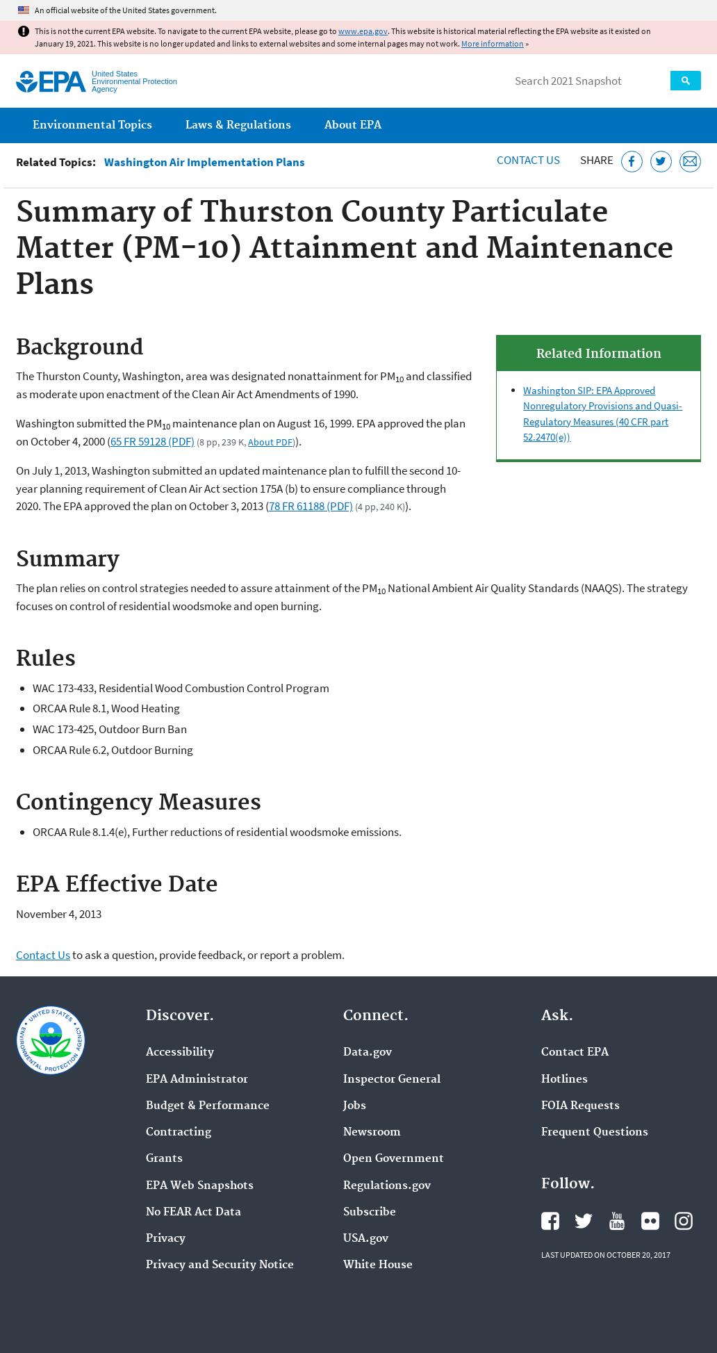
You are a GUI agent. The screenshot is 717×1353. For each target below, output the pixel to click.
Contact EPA (575, 1053)
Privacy (166, 1239)
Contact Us (528, 159)
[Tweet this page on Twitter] (661, 161)
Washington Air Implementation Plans (204, 162)
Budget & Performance (208, 1106)
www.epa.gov (363, 31)
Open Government (393, 1159)
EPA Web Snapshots (200, 1186)
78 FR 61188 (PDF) (311, 506)
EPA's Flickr (650, 1221)
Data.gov (367, 1053)
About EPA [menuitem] (352, 125)
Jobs (354, 1106)
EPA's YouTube (617, 1221)
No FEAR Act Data (193, 1212)
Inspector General (391, 1080)
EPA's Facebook (550, 1221)
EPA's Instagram (684, 1221)
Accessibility (180, 1053)
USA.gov (365, 1239)
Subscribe (369, 1212)
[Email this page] (690, 161)
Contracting (178, 1132)
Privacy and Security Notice (220, 1265)
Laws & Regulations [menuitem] (238, 125)
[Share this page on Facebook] (632, 161)
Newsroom (372, 1132)
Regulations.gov (387, 1186)
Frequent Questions (594, 1132)
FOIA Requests (580, 1106)
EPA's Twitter (584, 1221)
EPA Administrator (197, 1080)
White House (378, 1265)
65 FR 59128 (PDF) (152, 441)
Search (685, 80)
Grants (164, 1159)
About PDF (270, 442)
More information (492, 43)
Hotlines (564, 1080)
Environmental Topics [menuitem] (92, 125)
